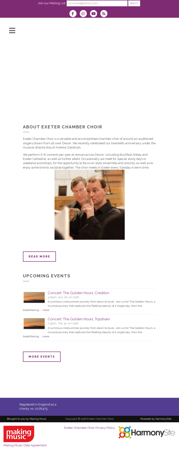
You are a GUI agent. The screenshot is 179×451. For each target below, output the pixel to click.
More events (42, 356)
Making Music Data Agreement (25, 445)
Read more (39, 256)
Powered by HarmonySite (155, 418)
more (46, 310)
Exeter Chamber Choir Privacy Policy (89, 428)
